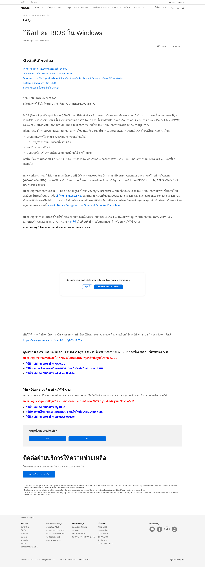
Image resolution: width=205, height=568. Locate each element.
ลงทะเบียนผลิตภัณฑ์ (79, 528)
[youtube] (152, 530)
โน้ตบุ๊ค (23, 531)
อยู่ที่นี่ (87, 287)
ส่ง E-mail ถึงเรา (103, 531)
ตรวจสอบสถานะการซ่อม (55, 534)
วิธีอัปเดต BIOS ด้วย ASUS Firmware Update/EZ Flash (47, 73)
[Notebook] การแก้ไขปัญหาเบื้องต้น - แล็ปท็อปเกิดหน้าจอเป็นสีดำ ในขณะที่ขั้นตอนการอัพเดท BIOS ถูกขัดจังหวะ (74, 78)
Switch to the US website (108, 287)
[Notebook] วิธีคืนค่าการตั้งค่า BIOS (39, 83)
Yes (38, 439)
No (58, 439)
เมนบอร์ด (24, 541)
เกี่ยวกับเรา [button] (102, 524)
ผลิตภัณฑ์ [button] (24, 524)
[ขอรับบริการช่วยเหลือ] (39, 475)
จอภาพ (23, 544)
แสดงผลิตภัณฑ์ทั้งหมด (29, 548)
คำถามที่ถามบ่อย (47, 15)
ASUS (25, 15)
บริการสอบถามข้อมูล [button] (54, 524)
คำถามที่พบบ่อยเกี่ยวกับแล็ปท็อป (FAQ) (41, 88)
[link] (25, 8)
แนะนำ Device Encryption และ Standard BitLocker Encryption (84, 205)
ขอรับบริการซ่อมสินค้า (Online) (83, 538)
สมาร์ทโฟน (25, 528)
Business (172, 2)
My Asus (75, 531)
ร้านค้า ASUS (103, 538)
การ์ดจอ (24, 538)
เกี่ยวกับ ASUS (103, 534)
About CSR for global (105, 544)
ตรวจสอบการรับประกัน (55, 531)
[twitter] (167, 530)
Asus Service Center (53, 541)
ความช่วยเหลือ (34, 15)
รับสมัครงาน (102, 541)
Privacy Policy (84, 560)
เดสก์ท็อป (24, 534)
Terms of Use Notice (67, 560)
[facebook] (159, 530)
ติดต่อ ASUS (102, 528)
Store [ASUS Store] (37, 7)
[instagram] (174, 530)
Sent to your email (171, 46)
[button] (181, 2)
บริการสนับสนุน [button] (78, 524)
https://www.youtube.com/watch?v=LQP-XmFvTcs (52, 340)
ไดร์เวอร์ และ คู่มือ (53, 538)
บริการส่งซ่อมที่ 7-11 (79, 534)
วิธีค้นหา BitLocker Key (69, 196)
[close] (141, 276)
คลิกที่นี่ (72, 222)
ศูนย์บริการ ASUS (52, 528)
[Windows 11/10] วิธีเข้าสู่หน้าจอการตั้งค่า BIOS (45, 69)
